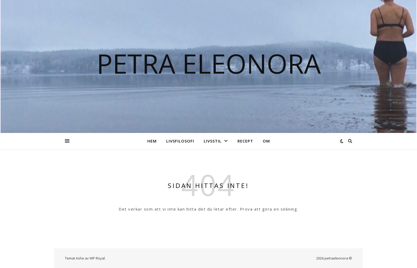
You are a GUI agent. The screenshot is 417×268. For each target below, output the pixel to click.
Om (266, 141)
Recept (245, 141)
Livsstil (213, 141)
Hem (152, 141)
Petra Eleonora (209, 63)
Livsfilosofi (180, 141)
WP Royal (97, 258)
